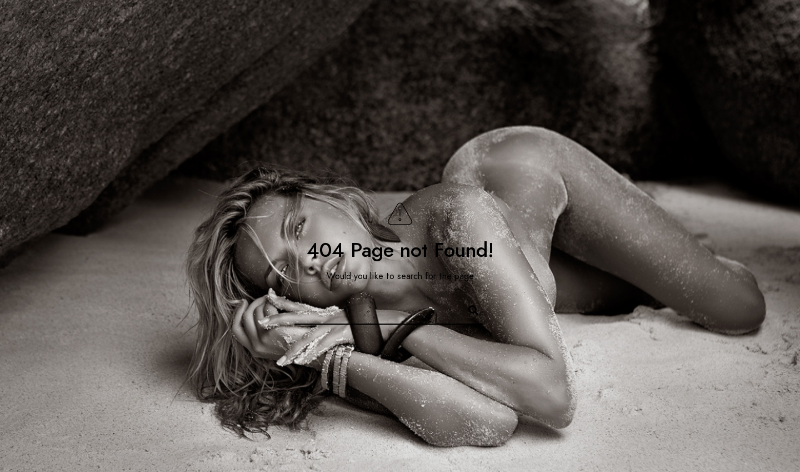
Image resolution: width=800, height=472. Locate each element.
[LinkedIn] (717, 22)
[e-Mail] (757, 22)
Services (511, 45)
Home (401, 45)
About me (452, 45)
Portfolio (641, 45)
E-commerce (575, 45)
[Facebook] (678, 22)
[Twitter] (698, 22)
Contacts (741, 45)
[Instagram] (737, 22)
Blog (690, 45)
